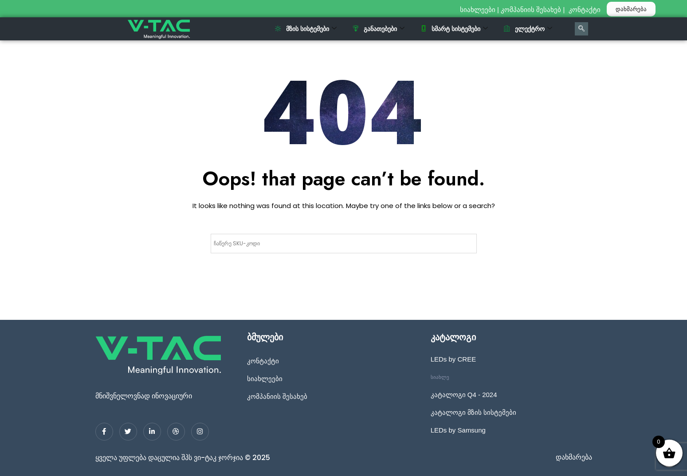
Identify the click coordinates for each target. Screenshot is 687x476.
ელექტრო (528, 29)
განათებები (378, 29)
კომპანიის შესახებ (531, 9)
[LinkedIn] (152, 432)
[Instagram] (200, 432)
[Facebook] (104, 432)
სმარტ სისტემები (454, 29)
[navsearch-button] (581, 28)
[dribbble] (176, 432)
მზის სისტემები (306, 29)
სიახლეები (477, 9)
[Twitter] (128, 432)
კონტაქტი (585, 9)
